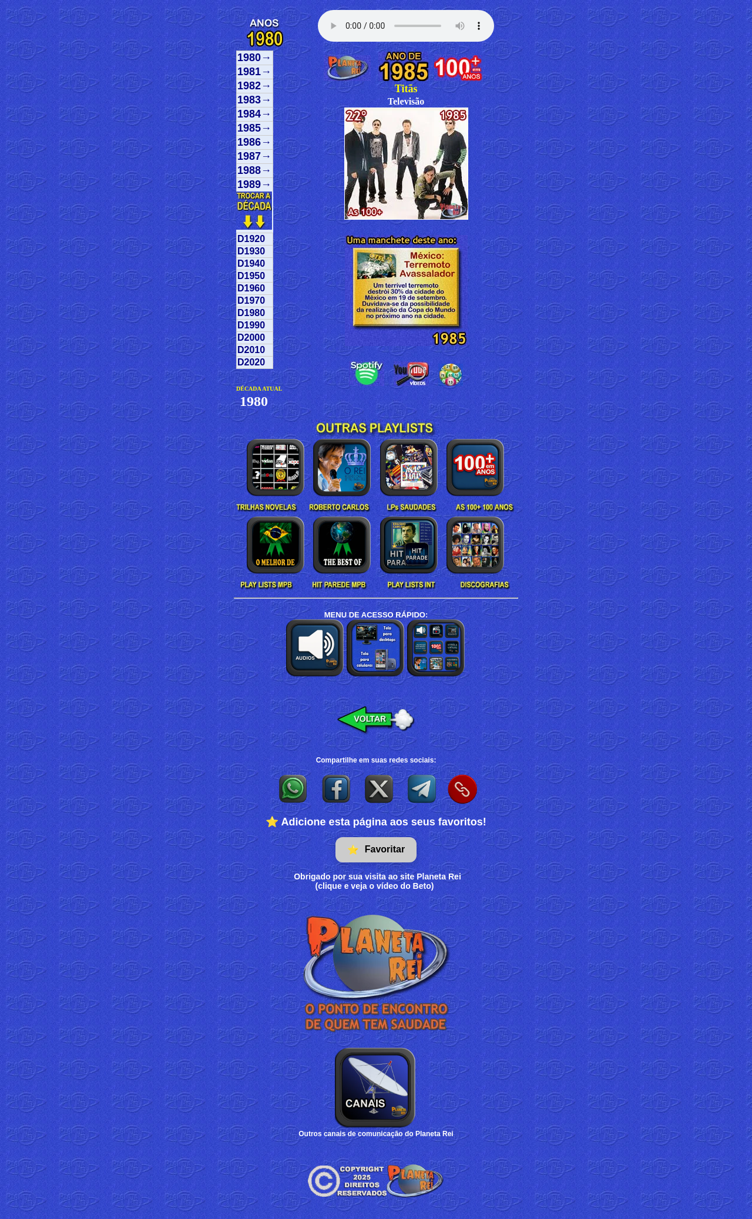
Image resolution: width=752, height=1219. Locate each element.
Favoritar (376, 849)
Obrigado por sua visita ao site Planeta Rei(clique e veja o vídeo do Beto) (377, 881)
